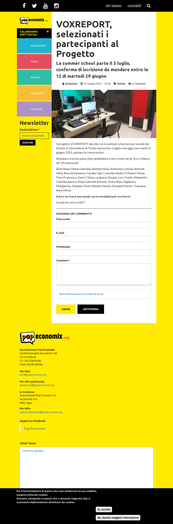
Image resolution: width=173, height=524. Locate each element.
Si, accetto (108, 509)
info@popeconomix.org (33, 374)
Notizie (121, 83)
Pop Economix (34, 428)
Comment (63, 260)
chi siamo (113, 5)
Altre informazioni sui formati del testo (81, 294)
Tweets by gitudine (33, 450)
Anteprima (91, 309)
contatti (134, 5)
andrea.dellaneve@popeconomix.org (41, 412)
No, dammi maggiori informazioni (122, 517)
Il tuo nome (63, 219)
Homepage (63, 246)
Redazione (71, 83)
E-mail (60, 232)
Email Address (30, 130)
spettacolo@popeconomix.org (37, 384)
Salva (66, 309)
